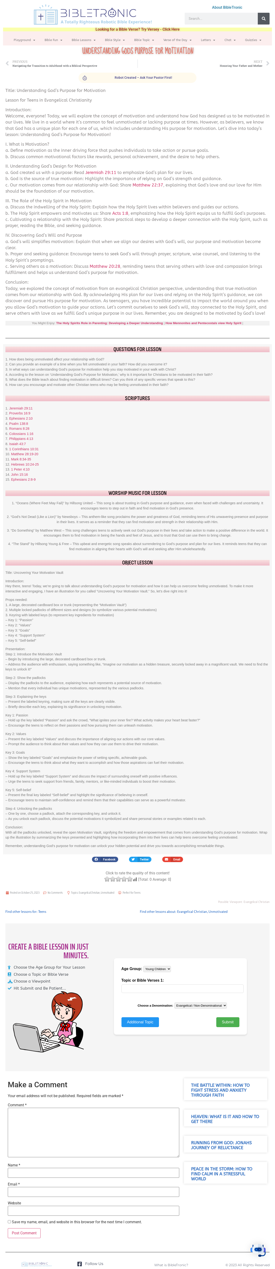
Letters (208, 40)
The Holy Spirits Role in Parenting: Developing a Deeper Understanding (109, 323)
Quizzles (253, 40)
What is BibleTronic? (171, 1265)
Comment (17, 1105)
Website (14, 1203)
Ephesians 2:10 (21, 418)
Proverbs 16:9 (19, 413)
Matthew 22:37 (148, 185)
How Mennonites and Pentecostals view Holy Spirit (204, 323)
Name (14, 1165)
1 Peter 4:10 (20, 469)
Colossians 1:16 (21, 434)
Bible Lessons (84, 40)
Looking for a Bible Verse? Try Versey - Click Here (138, 29)
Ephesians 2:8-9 (23, 479)
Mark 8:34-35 (21, 459)
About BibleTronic (227, 7)
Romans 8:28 (19, 428)
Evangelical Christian (89, 892)
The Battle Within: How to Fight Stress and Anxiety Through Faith (220, 1090)
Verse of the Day (177, 40)
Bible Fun (53, 40)
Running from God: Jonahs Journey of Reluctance (221, 1145)
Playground (24, 40)
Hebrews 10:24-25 (25, 464)
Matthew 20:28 (105, 266)
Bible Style (115, 40)
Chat (230, 40)
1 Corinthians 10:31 (24, 449)
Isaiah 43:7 (17, 444)
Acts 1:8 (120, 213)
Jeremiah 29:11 (100, 172)
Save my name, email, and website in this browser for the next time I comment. (77, 1222)
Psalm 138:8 (18, 424)
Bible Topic (144, 40)
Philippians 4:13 (21, 439)
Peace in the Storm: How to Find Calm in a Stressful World (221, 1174)
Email (14, 1184)
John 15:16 (19, 474)
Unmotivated (107, 892)
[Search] (264, 19)
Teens (137, 892)
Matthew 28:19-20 (24, 454)
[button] (105, 859)
